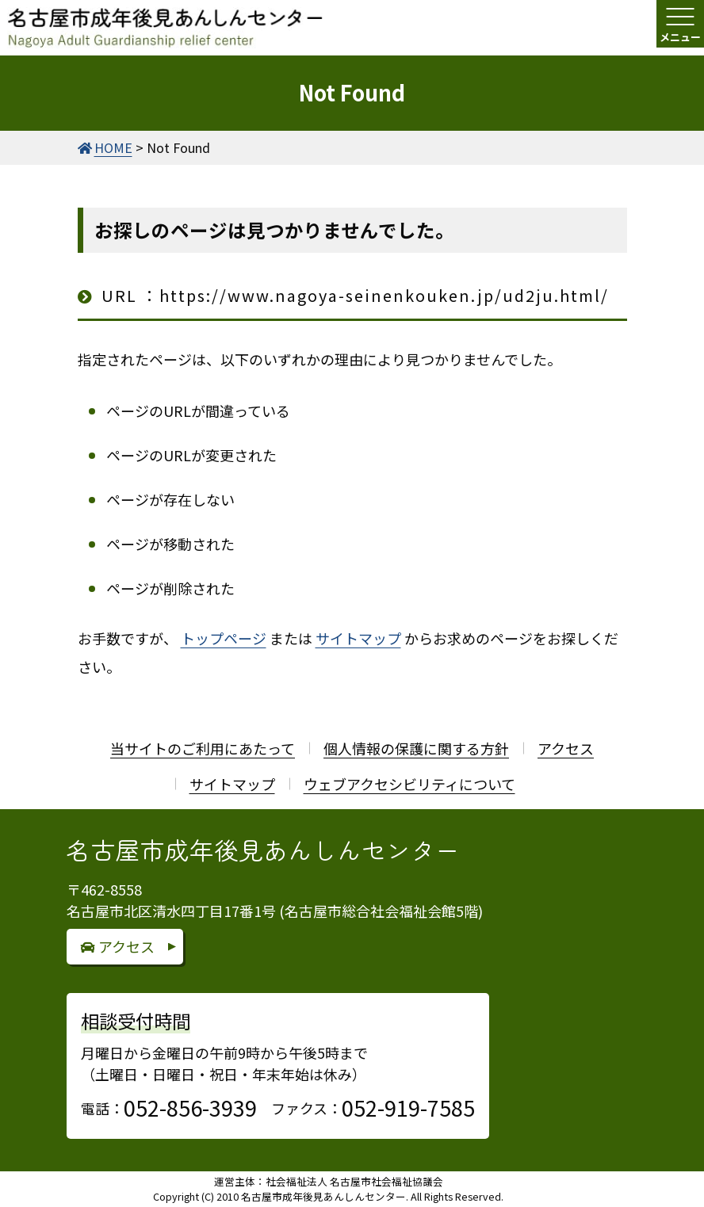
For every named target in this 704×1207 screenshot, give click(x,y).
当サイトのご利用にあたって (202, 748)
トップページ (223, 638)
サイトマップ (358, 638)
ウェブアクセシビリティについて (409, 783)
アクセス (566, 748)
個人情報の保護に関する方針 (416, 748)
